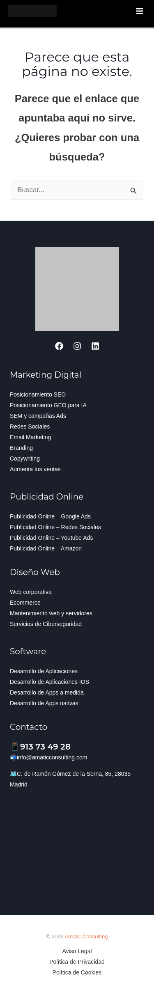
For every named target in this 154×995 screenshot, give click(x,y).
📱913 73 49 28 (40, 747)
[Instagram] (77, 346)
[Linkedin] (95, 346)
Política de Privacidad (77, 961)
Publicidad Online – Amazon (46, 548)
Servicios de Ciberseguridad (46, 624)
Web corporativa (31, 592)
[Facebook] (59, 346)
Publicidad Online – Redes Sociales (55, 527)
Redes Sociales (30, 426)
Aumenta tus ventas (35, 469)
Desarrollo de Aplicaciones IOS (49, 682)
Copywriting (25, 458)
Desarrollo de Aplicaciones (44, 671)
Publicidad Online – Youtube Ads (51, 537)
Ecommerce (25, 602)
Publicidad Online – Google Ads (50, 516)
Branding (21, 448)
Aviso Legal (77, 951)
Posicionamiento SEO (38, 394)
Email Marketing (30, 437)
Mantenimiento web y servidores (51, 613)
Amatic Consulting (86, 936)
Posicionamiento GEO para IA (48, 405)
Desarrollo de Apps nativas (44, 703)
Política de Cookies (77, 972)
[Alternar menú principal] (140, 11)
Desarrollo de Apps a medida (47, 692)
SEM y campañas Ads (38, 416)
